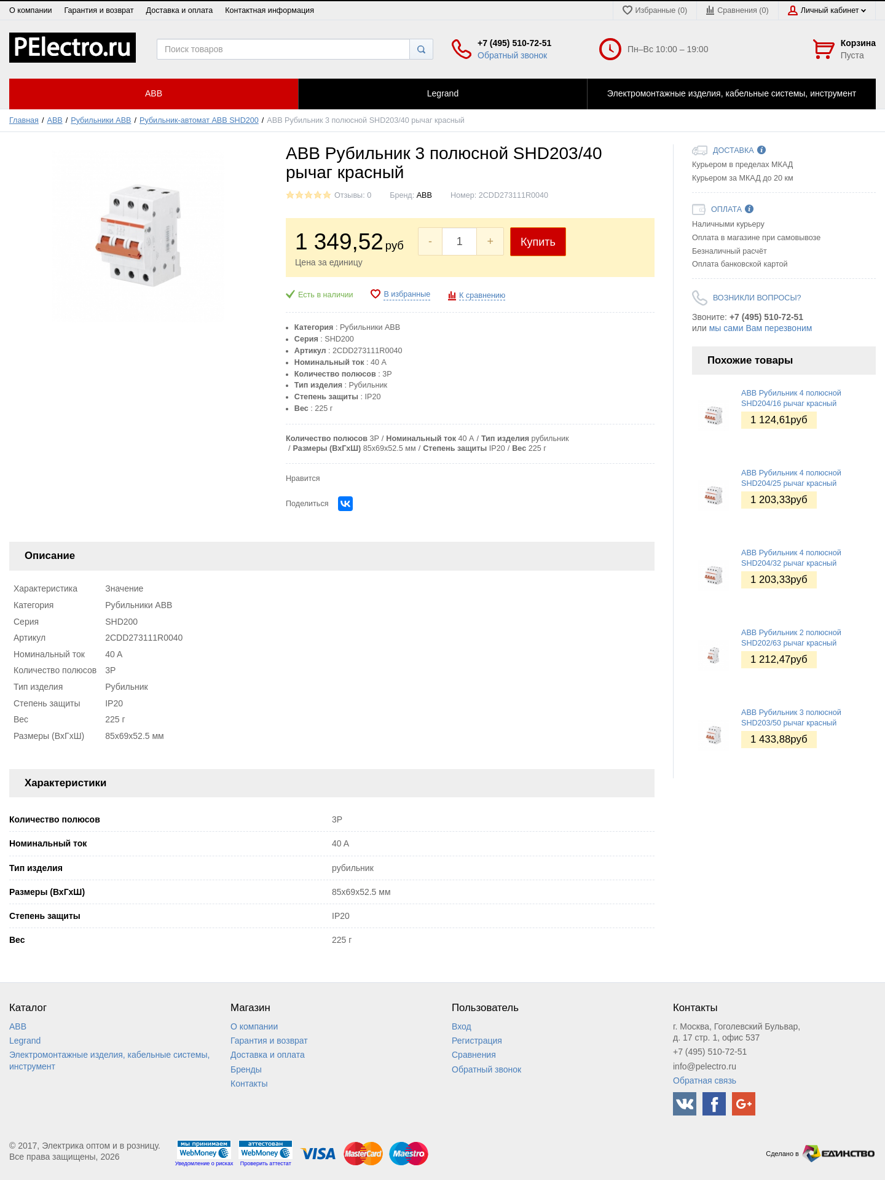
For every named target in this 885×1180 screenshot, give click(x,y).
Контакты (248, 1083)
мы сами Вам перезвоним (760, 328)
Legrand (25, 1040)
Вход (461, 1026)
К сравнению (482, 295)
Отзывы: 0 (352, 195)
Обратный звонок (512, 55)
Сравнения (474, 1055)
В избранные (407, 294)
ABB (55, 120)
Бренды (246, 1069)
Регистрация (477, 1040)
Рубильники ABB (101, 120)
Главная (24, 120)
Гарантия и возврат (98, 10)
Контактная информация (269, 10)
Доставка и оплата (179, 10)
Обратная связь (704, 1080)
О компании (30, 10)
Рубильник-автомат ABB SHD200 (199, 120)
